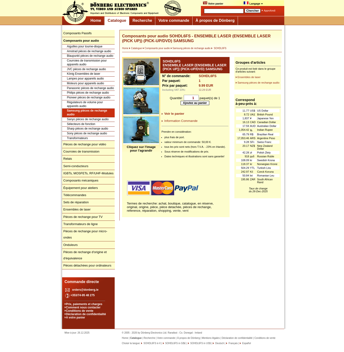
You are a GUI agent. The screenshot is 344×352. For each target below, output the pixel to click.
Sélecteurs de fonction (81, 124)
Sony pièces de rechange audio (87, 133)
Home (96, 20)
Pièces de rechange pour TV (83, 217)
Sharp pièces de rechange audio (87, 128)
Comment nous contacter (83, 307)
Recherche (142, 20)
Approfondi (269, 10)
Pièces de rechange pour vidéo (84, 144)
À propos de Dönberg (215, 20)
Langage (253, 3)
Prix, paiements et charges (84, 304)
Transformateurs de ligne (80, 224)
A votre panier (75, 317)
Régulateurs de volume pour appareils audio (85, 104)
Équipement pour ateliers (80, 188)
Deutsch (219, 343)
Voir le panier (174, 113)
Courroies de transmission (81, 151)
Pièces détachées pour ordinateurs (87, 265)
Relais (67, 158)
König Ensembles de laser (83, 73)
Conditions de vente (79, 310)
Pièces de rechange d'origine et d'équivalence (85, 255)
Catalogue (117, 20)
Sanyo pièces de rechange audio (88, 119)
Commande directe (81, 282)
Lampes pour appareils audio (85, 78)
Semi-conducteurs (75, 166)
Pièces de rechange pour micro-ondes (85, 234)
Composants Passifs (77, 33)
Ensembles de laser (77, 209)
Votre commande (173, 20)
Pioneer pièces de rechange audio (88, 97)
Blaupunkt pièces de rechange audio (90, 55)
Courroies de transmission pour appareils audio (87, 62)
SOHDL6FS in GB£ (175, 343)
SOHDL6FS (218, 48)
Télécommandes (74, 195)
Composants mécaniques (80, 180)
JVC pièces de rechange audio (86, 69)
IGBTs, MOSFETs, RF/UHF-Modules (88, 173)
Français (233, 343)
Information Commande (181, 121)
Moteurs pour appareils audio (85, 83)
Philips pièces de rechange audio (88, 92)
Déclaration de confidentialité (86, 314)
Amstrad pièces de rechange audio (89, 51)
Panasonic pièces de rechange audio (90, 88)
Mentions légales (211, 338)
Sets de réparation (76, 202)
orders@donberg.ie (85, 289)
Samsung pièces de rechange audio (87, 112)
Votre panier (213, 3)
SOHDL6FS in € (152, 343)
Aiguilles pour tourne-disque (84, 46)
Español (246, 343)
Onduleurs (70, 245)
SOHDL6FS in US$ (200, 343)
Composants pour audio (156, 48)
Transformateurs (77, 138)
